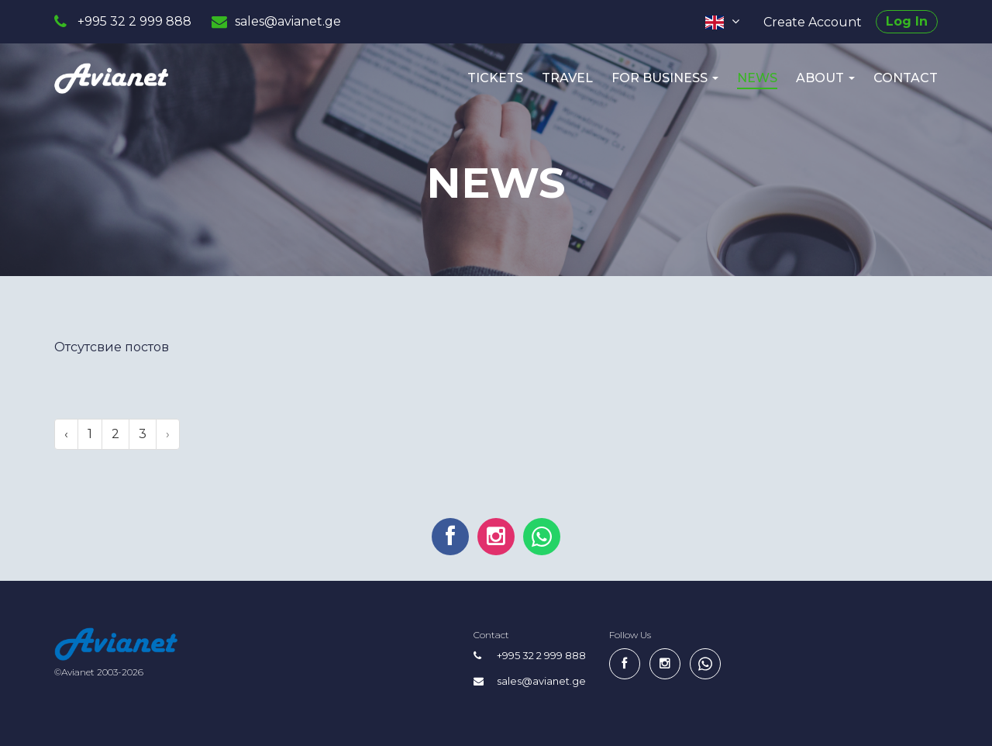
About (825, 78)
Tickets (495, 78)
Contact (905, 78)
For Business (664, 78)
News (757, 78)
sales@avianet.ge (288, 21)
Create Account (812, 22)
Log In (907, 21)
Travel (567, 78)
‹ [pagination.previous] (66, 434)
